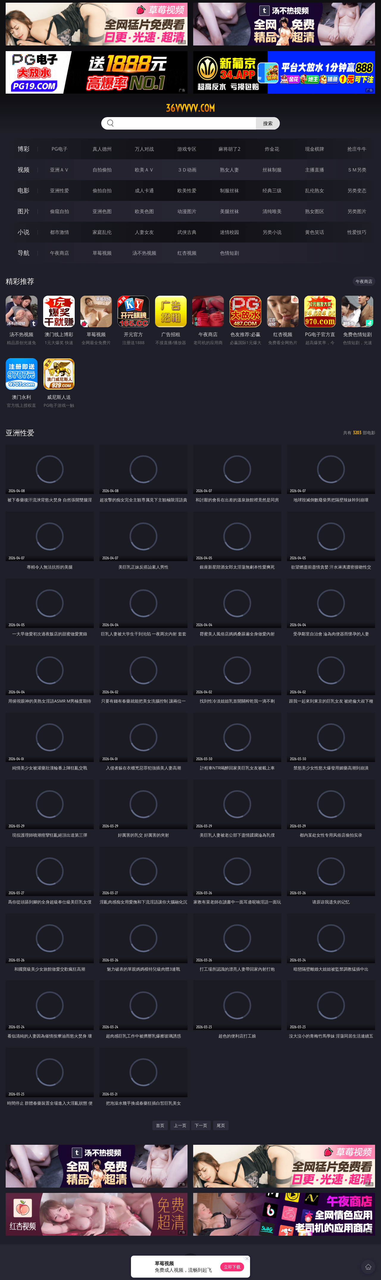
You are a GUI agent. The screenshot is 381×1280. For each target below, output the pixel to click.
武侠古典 (186, 232)
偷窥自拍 (59, 211)
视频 (23, 170)
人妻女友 (144, 232)
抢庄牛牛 (356, 149)
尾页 (221, 1125)
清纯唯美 (272, 211)
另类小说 (272, 232)
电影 (23, 190)
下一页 (201, 1125)
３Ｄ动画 (186, 169)
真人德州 (102, 149)
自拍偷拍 (102, 169)
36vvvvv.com (190, 108)
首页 (160, 1125)
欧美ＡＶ (144, 169)
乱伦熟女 (314, 190)
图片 (23, 211)
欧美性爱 (186, 190)
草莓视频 (102, 253)
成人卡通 (144, 190)
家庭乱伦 (102, 232)
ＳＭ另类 (356, 169)
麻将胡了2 (229, 149)
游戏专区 (186, 149)
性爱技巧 (356, 232)
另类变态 (356, 190)
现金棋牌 (314, 149)
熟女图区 (314, 211)
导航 (23, 253)
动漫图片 (186, 211)
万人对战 (144, 149)
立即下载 (232, 1267)
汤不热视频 (144, 253)
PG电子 (59, 149)
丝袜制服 (272, 169)
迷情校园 (229, 232)
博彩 (23, 149)
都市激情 (59, 232)
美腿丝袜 (229, 211)
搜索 (268, 123)
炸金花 (272, 149)
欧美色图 (144, 211)
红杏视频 (186, 253)
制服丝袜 (229, 190)
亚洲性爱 (59, 190)
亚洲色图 (102, 211)
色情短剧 (229, 253)
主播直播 (314, 169)
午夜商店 (59, 253)
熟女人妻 (229, 169)
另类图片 (356, 211)
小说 (23, 232)
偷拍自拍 (102, 190)
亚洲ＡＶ (59, 169)
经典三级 (272, 190)
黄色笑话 (314, 232)
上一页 (180, 1125)
